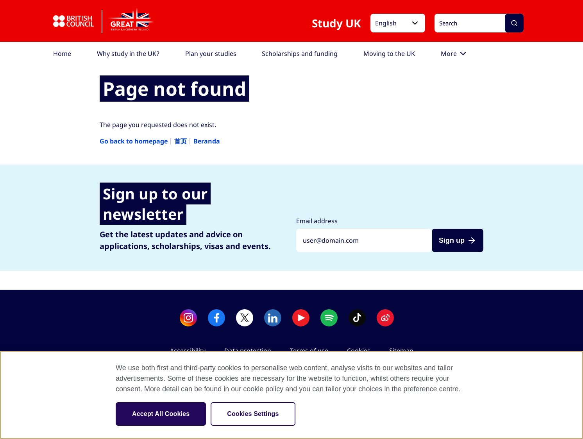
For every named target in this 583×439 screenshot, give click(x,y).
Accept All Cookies (161, 413)
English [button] (386, 23)
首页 (180, 141)
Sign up (452, 240)
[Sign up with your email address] (364, 240)
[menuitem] (62, 53)
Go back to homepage (134, 141)
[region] (291, 395)
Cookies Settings (253, 413)
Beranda (206, 141)
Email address (317, 221)
